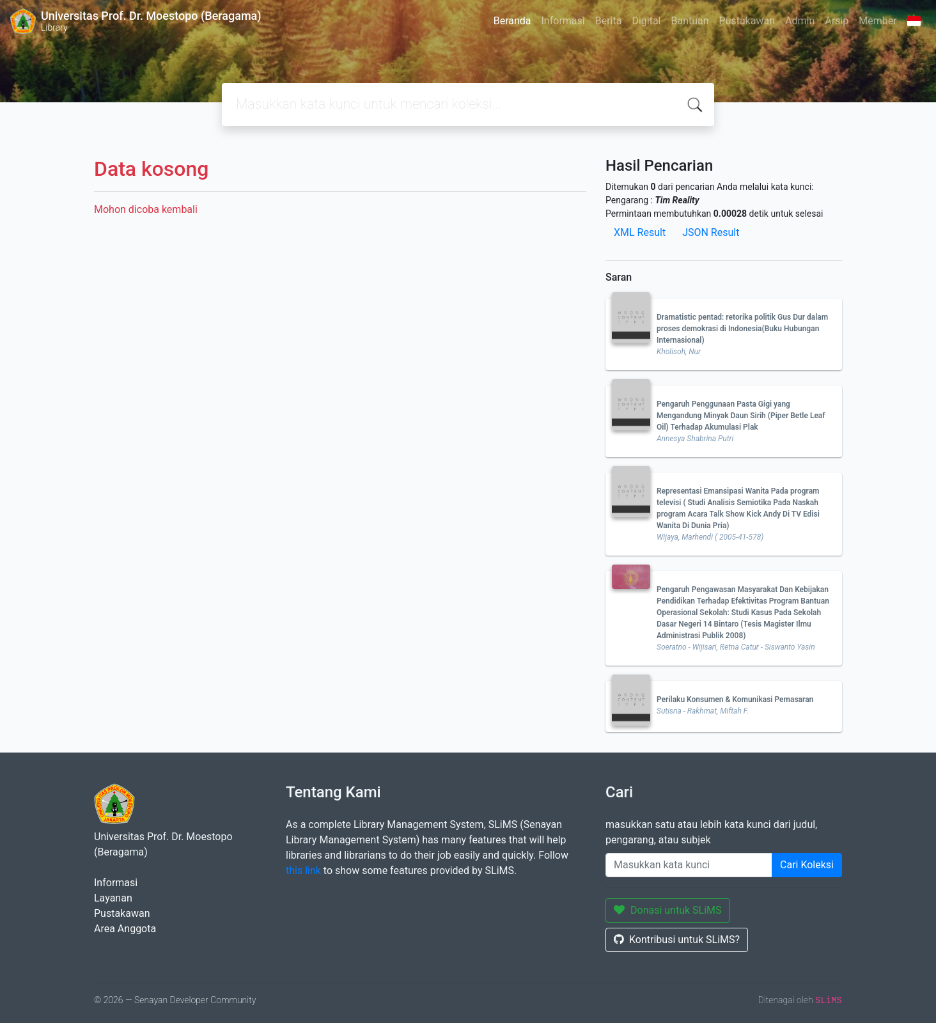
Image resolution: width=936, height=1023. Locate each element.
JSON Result (710, 232)
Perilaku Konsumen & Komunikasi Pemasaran (735, 699)
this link (303, 870)
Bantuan (689, 21)
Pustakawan (747, 21)
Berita (608, 21)
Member (877, 21)
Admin (800, 21)
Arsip (836, 21)
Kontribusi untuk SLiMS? (677, 939)
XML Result (640, 232)
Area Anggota (125, 929)
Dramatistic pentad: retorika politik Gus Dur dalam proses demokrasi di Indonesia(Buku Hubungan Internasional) (742, 329)
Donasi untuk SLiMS (668, 910)
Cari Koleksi (807, 865)
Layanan (113, 898)
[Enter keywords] (688, 865)
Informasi (563, 21)
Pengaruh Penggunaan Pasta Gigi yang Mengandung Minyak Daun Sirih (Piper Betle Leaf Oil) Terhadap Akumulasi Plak (741, 416)
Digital (646, 21)
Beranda (512, 21)
